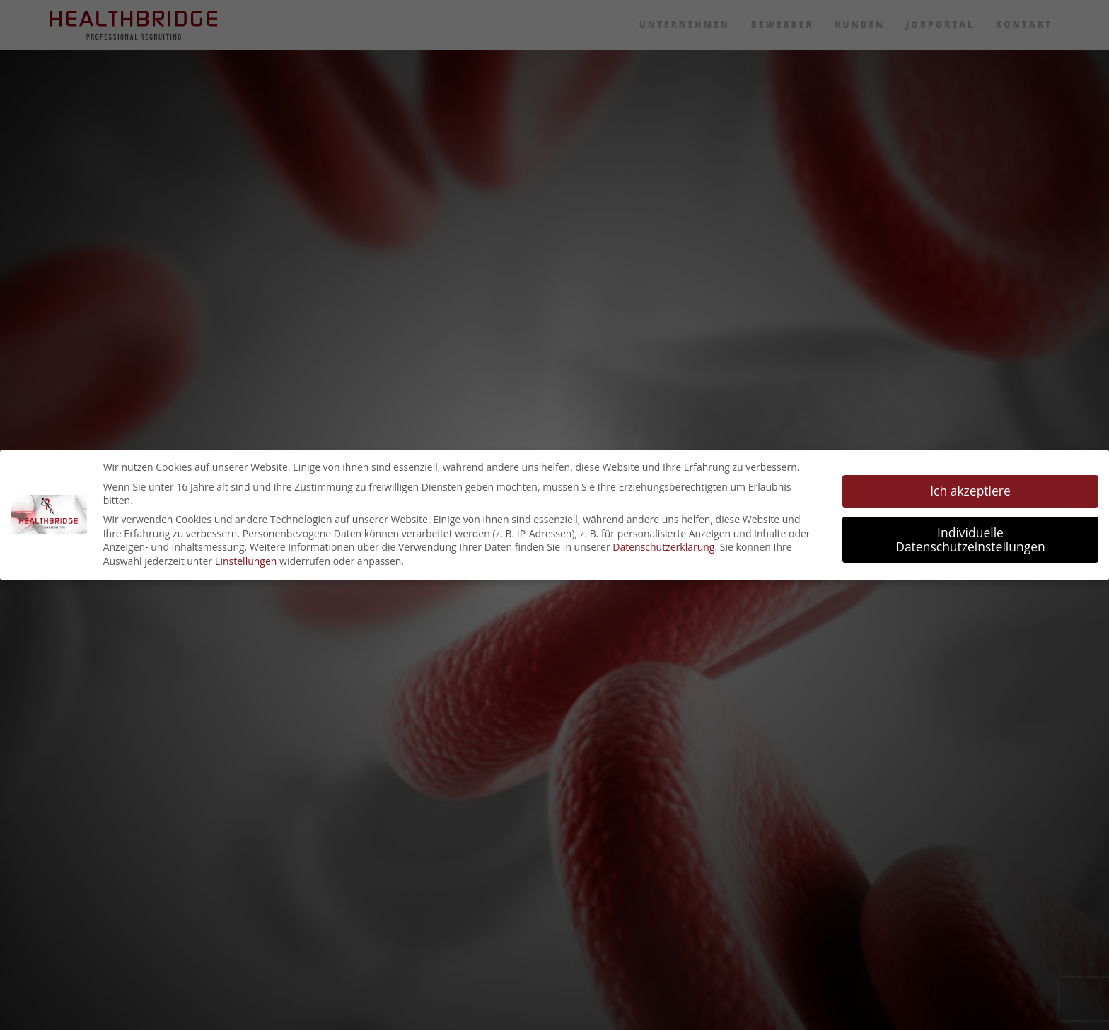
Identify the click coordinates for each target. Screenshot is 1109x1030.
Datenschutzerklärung (663, 547)
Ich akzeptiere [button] (970, 490)
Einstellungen (246, 561)
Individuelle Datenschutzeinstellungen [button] (970, 539)
